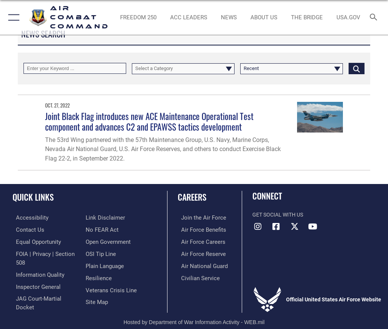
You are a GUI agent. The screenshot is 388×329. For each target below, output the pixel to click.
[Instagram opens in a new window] (258, 226)
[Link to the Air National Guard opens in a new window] (199, 264)
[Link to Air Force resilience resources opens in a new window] (97, 264)
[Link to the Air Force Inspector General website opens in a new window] (33, 275)
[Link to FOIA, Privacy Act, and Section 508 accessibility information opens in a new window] (44, 252)
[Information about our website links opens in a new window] (30, 299)
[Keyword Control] (74, 68)
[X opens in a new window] (294, 226)
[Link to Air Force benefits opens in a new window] (198, 229)
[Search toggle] (375, 17)
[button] (12, 17)
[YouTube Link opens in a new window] (312, 226)
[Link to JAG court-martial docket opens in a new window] (43, 287)
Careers (192, 197)
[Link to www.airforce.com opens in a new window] (198, 217)
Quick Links (33, 197)
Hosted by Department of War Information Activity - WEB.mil (194, 312)
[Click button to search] (357, 68)
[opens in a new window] (348, 17)
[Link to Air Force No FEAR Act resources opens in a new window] (101, 217)
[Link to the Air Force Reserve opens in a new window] (198, 252)
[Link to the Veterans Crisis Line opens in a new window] (109, 275)
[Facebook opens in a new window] (276, 226)
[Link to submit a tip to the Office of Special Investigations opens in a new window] (99, 240)
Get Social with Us (277, 215)
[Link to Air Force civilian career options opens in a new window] (195, 275)
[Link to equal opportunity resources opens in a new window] (34, 240)
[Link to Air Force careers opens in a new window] (198, 240)
